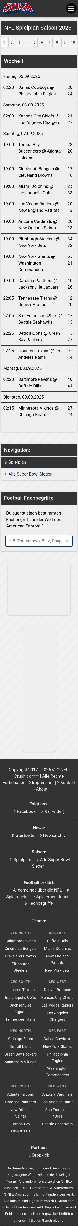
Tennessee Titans (20, 1019)
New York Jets (57, 970)
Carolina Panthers (20, 1102)
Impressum (43, 782)
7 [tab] (49, 42)
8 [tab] (57, 42)
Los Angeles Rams (57, 1102)
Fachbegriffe (40, 903)
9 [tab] (65, 42)
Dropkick (40, 1155)
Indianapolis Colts (20, 997)
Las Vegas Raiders (57, 1005)
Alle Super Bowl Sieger (30, 474)
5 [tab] (34, 42)
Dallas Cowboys (57, 1039)
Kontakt (67, 782)
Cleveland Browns (20, 956)
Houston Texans (21, 990)
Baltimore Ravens (20, 941)
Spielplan (17, 462)
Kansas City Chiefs (57, 997)
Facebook (26, 811)
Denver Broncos (57, 990)
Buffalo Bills (57, 941)
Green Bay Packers (20, 1054)
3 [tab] (19, 42)
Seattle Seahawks (57, 1124)
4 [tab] (27, 42)
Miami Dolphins (57, 948)
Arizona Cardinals (57, 1094)
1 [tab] (4, 42)
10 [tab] (73, 42)
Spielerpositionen (52, 896)
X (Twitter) (54, 811)
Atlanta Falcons (20, 1094)
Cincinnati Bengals (21, 948)
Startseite (25, 835)
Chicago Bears (20, 1039)
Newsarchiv (54, 835)
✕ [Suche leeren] (67, 540)
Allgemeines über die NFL (37, 890)
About (41, 789)
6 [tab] (42, 42)
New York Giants (57, 1046)
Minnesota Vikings (21, 1062)
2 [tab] (11, 42)
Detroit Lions (21, 1046)
